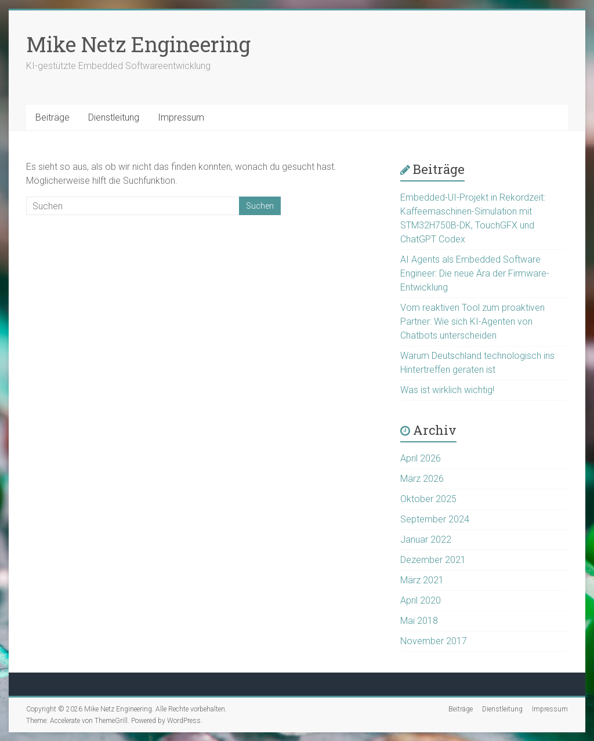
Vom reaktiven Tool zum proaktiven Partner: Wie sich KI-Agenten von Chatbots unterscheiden (472, 321)
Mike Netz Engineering (138, 44)
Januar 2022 (425, 539)
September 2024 (434, 519)
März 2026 (422, 478)
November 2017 (433, 640)
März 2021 (422, 580)
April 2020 (420, 600)
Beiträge (52, 117)
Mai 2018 (419, 620)
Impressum (181, 117)
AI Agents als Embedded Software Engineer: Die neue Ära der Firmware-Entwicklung (474, 273)
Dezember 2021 (433, 559)
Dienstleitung (113, 117)
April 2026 (420, 458)
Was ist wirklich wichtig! (447, 389)
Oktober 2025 (428, 498)
